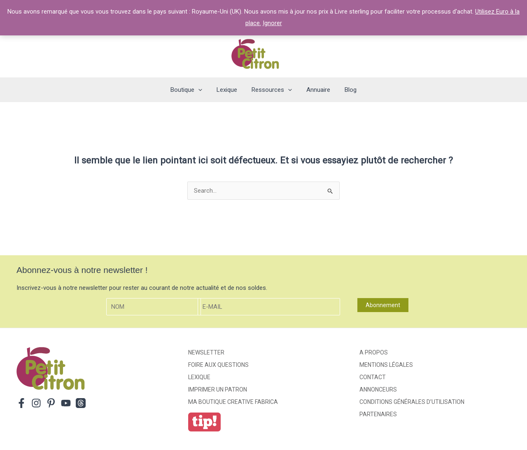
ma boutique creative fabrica (233, 402)
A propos (373, 352)
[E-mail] (269, 307)
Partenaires (378, 414)
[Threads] (81, 403)
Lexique (199, 377)
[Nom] (153, 307)
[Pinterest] (51, 403)
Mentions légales (386, 364)
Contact (372, 377)
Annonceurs (378, 389)
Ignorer (272, 23)
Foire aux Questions (218, 364)
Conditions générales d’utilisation (411, 402)
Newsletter (206, 352)
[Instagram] (36, 403)
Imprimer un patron (217, 389)
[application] (202, 89)
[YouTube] (66, 403)
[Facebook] (21, 403)
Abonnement (383, 305)
